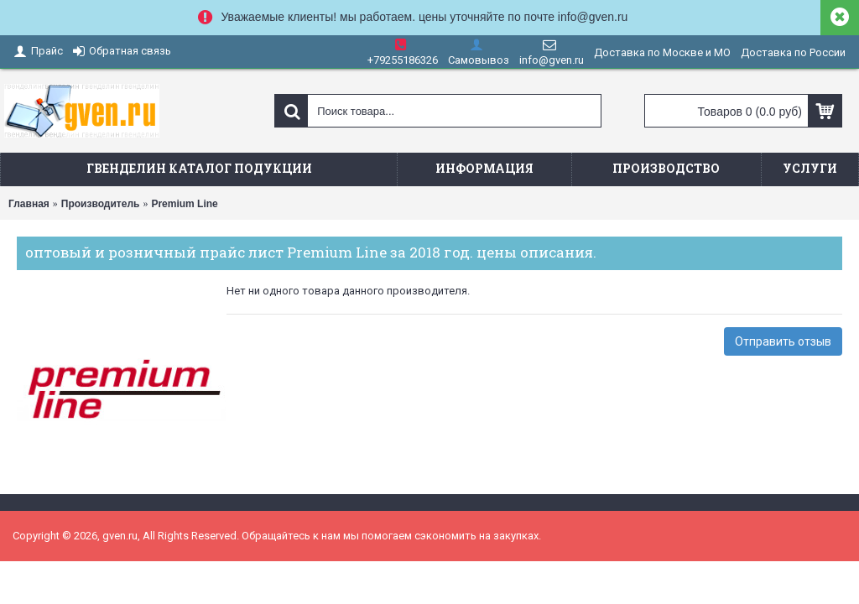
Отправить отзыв (783, 341)
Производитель (100, 204)
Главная (28, 204)
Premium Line (184, 204)
